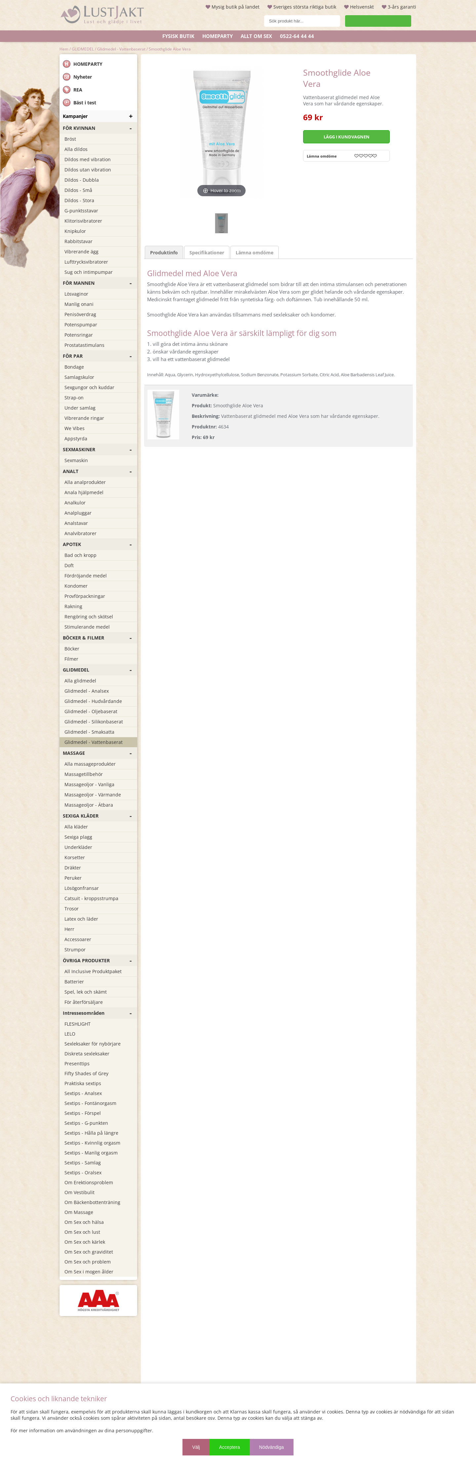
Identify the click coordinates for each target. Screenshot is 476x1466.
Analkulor (75, 502)
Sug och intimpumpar (88, 272)
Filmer (71, 659)
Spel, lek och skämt (85, 992)
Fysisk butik (178, 36)
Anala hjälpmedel (83, 492)
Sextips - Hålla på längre (91, 1133)
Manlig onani (79, 304)
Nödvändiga (271, 1447)
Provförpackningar (84, 596)
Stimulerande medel (87, 627)
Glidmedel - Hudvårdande (93, 701)
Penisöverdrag (80, 314)
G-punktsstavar (81, 210)
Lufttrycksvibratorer (86, 262)
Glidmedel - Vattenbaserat (121, 49)
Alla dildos (76, 149)
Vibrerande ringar (84, 418)
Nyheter (77, 77)
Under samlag (80, 408)
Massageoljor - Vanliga (89, 784)
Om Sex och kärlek (84, 1242)
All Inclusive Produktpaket (93, 971)
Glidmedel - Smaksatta (89, 732)
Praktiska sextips (82, 1083)
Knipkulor (75, 231)
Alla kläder (76, 827)
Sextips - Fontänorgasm (90, 1103)
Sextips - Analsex (83, 1093)
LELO (69, 1034)
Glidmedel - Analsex (86, 691)
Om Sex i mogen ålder (88, 1271)
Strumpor (75, 949)
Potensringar (78, 335)
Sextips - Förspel (82, 1113)
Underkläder (78, 847)
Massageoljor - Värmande (92, 794)
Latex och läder (81, 919)
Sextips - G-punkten (86, 1123)
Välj (196, 1447)
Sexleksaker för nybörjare (92, 1044)
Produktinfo (164, 224)
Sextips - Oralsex (82, 1172)
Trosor (71, 908)
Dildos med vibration (87, 159)
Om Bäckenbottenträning (92, 1202)
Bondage (74, 367)
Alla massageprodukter (90, 764)
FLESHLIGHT (77, 1024)
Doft (69, 565)
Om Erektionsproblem (88, 1182)
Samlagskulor (79, 377)
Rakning (73, 606)
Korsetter (74, 857)
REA (72, 89)
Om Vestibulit (79, 1192)
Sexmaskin (76, 460)
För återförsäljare (83, 1002)
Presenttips (77, 1063)
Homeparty (217, 36)
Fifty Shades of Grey (86, 1073)
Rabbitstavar (78, 241)
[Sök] (286, 21)
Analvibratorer (80, 533)
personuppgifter (134, 1430)
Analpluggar (78, 513)
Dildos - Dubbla (81, 180)
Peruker (73, 878)
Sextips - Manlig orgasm (91, 1153)
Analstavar (76, 523)
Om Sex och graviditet (88, 1252)
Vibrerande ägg (81, 251)
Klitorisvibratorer (83, 221)
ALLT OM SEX (256, 36)
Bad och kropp (80, 555)
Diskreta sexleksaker (86, 1053)
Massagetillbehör (83, 774)
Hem (64, 49)
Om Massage (78, 1212)
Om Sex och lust (82, 1232)
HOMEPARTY (82, 64)
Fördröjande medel (85, 575)
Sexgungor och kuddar (89, 387)
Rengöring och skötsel (88, 616)
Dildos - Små (78, 190)
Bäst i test (79, 102)
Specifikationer (206, 224)
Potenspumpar (80, 324)
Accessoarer (77, 939)
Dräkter (72, 867)
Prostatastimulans (84, 345)
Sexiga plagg (78, 837)
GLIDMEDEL (83, 49)
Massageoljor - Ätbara (88, 805)
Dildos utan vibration (87, 169)
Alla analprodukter (85, 482)
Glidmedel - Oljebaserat (90, 711)
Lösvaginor (76, 294)
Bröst (70, 139)
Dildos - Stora (79, 200)
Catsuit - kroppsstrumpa (91, 898)
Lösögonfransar (81, 888)
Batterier (74, 981)
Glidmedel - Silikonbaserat (93, 721)
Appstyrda (75, 438)
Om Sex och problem (87, 1262)
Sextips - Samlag (82, 1162)
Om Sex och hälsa (84, 1222)
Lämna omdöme (322, 156)
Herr (69, 929)
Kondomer (76, 586)
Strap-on (74, 397)
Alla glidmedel (80, 681)
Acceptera (229, 1447)
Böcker (71, 648)
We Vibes (74, 428)
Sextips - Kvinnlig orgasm (92, 1143)
